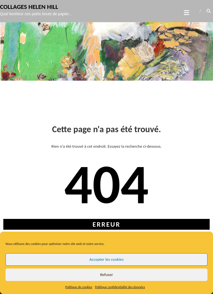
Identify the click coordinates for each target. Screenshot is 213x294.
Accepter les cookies (106, 259)
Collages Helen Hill (29, 7)
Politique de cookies (78, 287)
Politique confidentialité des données (120, 287)
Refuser (106, 274)
